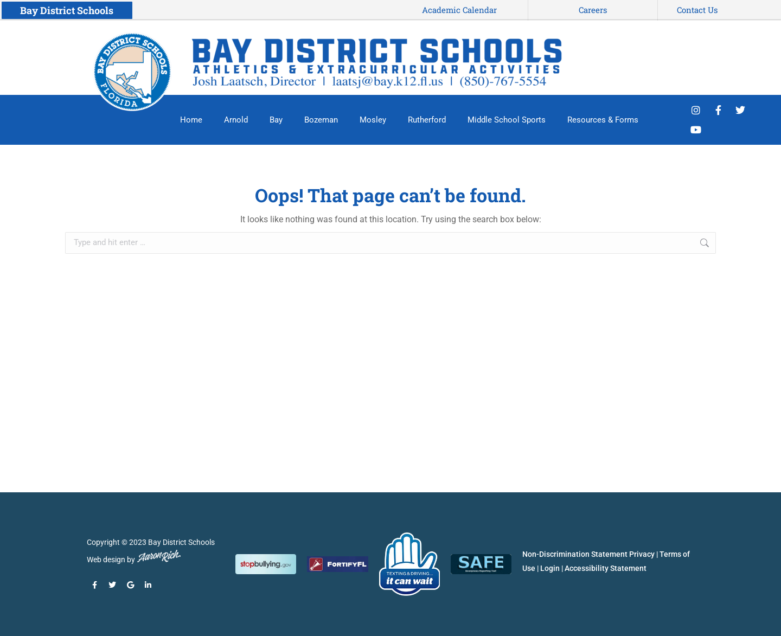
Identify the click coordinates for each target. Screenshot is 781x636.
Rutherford (427, 120)
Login (550, 568)
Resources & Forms (602, 120)
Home (191, 120)
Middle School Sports (507, 120)
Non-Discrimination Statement (575, 554)
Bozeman (321, 120)
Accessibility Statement (605, 568)
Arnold (236, 120)
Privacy (642, 554)
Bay (276, 120)
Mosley (373, 120)
